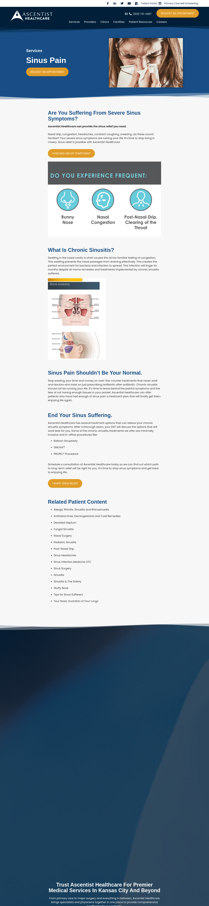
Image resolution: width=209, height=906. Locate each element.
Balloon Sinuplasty (66, 441)
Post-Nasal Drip (64, 549)
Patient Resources (140, 22)
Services (74, 22)
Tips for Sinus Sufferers (68, 594)
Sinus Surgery (62, 568)
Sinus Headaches (65, 555)
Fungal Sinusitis (64, 529)
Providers (90, 22)
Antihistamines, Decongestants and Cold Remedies (87, 516)
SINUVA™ (59, 447)
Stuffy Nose (61, 588)
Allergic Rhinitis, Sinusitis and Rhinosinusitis (81, 509)
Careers (161, 22)
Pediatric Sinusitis (65, 542)
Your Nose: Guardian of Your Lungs (76, 601)
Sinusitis (59, 575)
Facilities (119, 22)
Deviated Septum (65, 522)
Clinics (104, 22)
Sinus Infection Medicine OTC (72, 562)
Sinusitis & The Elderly (67, 581)
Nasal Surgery (63, 535)
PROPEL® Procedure (66, 454)
